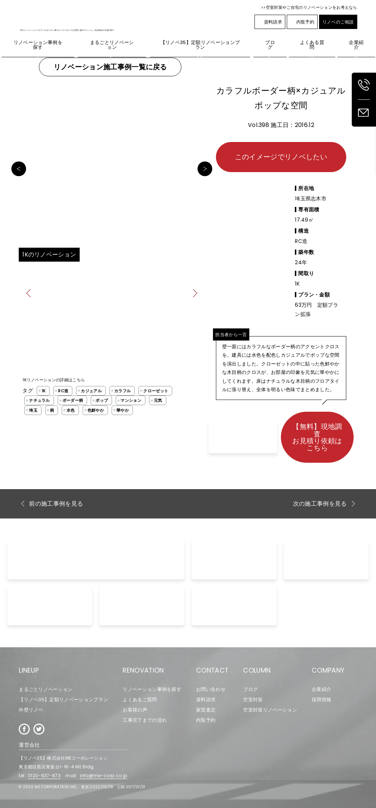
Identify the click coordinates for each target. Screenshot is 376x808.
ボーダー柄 (72, 400)
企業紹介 (321, 689)
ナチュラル (39, 400)
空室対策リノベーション (270, 710)
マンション (130, 400)
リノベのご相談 (338, 22)
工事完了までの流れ (145, 720)
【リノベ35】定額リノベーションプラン (63, 699)
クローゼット (155, 391)
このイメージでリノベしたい (281, 157)
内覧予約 (302, 22)
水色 (70, 410)
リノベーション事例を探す (152, 689)
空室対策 (253, 699)
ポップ (101, 400)
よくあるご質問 (140, 699)
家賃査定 (206, 710)
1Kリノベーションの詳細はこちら (53, 380)
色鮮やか (95, 410)
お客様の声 (135, 710)
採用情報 (321, 699)
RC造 (63, 391)
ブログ (250, 689)
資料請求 (270, 22)
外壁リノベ (31, 710)
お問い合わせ (210, 689)
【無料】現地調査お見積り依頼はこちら (317, 437)
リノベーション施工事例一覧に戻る (110, 67)
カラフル (122, 391)
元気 (158, 400)
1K (43, 391)
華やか (122, 410)
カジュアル (91, 391)
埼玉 (33, 410)
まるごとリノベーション (46, 689)
